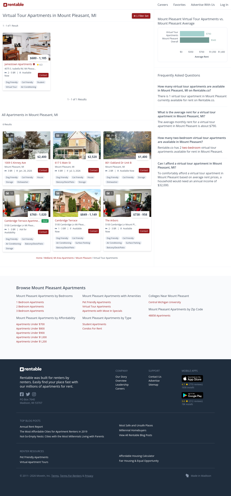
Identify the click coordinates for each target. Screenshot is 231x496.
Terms (55, 475)
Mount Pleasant (84, 257)
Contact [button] (43, 75)
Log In (224, 5)
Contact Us (155, 376)
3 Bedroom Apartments (30, 311)
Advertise (154, 380)
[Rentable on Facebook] (23, 395)
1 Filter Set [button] (141, 15)
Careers (163, 5)
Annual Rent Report (31, 426)
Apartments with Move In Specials (102, 311)
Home (39, 257)
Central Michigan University (165, 302)
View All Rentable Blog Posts (135, 435)
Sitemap (153, 384)
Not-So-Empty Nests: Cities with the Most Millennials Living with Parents (62, 436)
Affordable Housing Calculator (136, 456)
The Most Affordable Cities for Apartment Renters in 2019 (53, 431)
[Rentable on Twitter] (29, 395)
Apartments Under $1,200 (31, 341)
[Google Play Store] (192, 398)
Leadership (122, 384)
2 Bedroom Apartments (30, 306)
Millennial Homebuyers (132, 430)
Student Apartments (94, 324)
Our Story (121, 376)
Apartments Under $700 (30, 324)
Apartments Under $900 (30, 333)
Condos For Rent (92, 328)
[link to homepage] (66, 369)
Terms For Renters (71, 475)
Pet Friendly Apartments (96, 302)
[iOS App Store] (192, 381)
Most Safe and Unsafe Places (136, 425)
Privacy (89, 475)
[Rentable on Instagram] (34, 395)
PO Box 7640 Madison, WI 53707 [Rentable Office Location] (31, 401)
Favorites (179, 5)
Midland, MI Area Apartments (59, 257)
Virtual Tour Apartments (96, 306)
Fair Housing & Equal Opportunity (139, 460)
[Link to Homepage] (13, 5)
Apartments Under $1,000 (31, 337)
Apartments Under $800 (30, 328)
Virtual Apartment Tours (34, 462)
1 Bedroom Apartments (30, 302)
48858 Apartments (159, 315)
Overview (121, 380)
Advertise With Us (203, 5)
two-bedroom (191, 148)
